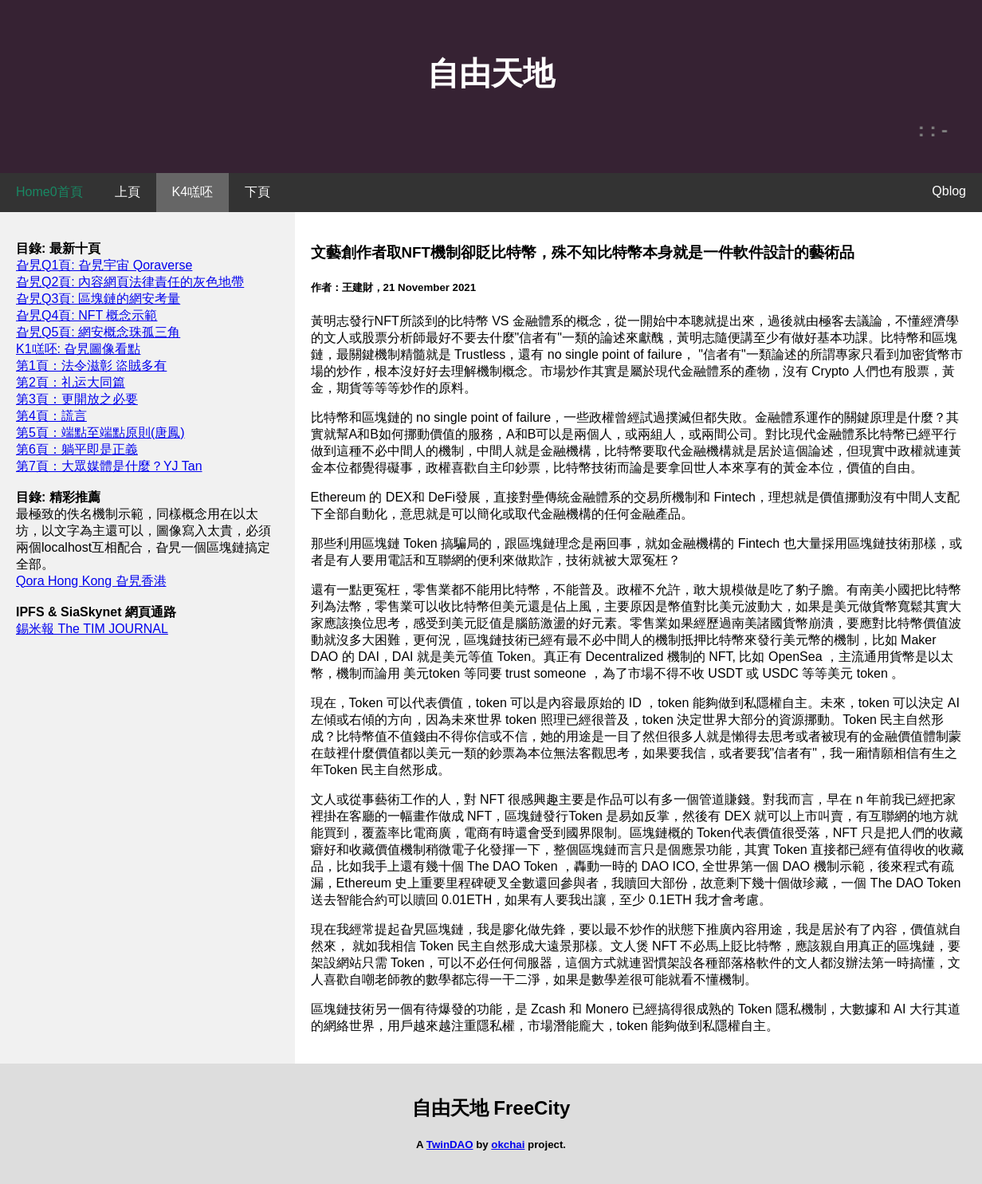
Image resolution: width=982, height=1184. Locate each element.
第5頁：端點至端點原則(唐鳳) (100, 432)
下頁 (257, 192)
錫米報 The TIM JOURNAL (92, 628)
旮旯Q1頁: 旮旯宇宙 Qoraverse (104, 265)
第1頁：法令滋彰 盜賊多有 (91, 365)
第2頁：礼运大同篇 (70, 382)
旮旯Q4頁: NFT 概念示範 (87, 315)
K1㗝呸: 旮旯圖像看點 (78, 349)
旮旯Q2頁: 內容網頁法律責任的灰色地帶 (130, 282)
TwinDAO (449, 1145)
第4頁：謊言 (51, 416)
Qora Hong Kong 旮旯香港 (91, 581)
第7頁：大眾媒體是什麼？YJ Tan (109, 466)
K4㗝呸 (193, 192)
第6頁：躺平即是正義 (77, 449)
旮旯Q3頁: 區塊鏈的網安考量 (98, 298)
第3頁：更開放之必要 (77, 399)
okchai (507, 1145)
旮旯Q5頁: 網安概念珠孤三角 (98, 332)
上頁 (127, 192)
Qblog (949, 191)
